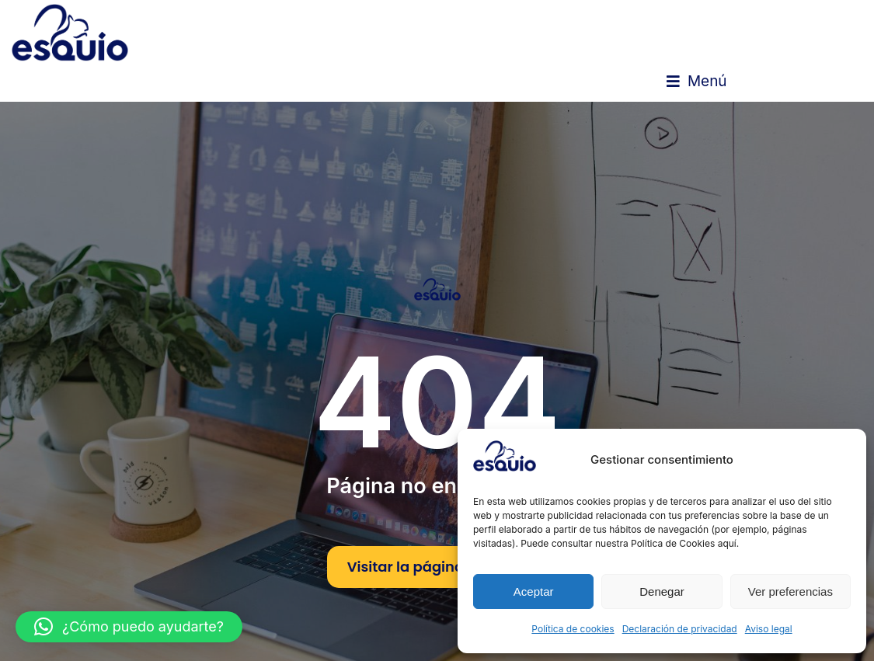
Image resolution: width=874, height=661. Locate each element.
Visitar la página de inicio (437, 566)
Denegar (661, 591)
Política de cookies (572, 629)
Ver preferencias (790, 591)
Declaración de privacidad (679, 629)
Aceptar (534, 591)
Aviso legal (768, 629)
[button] (697, 81)
